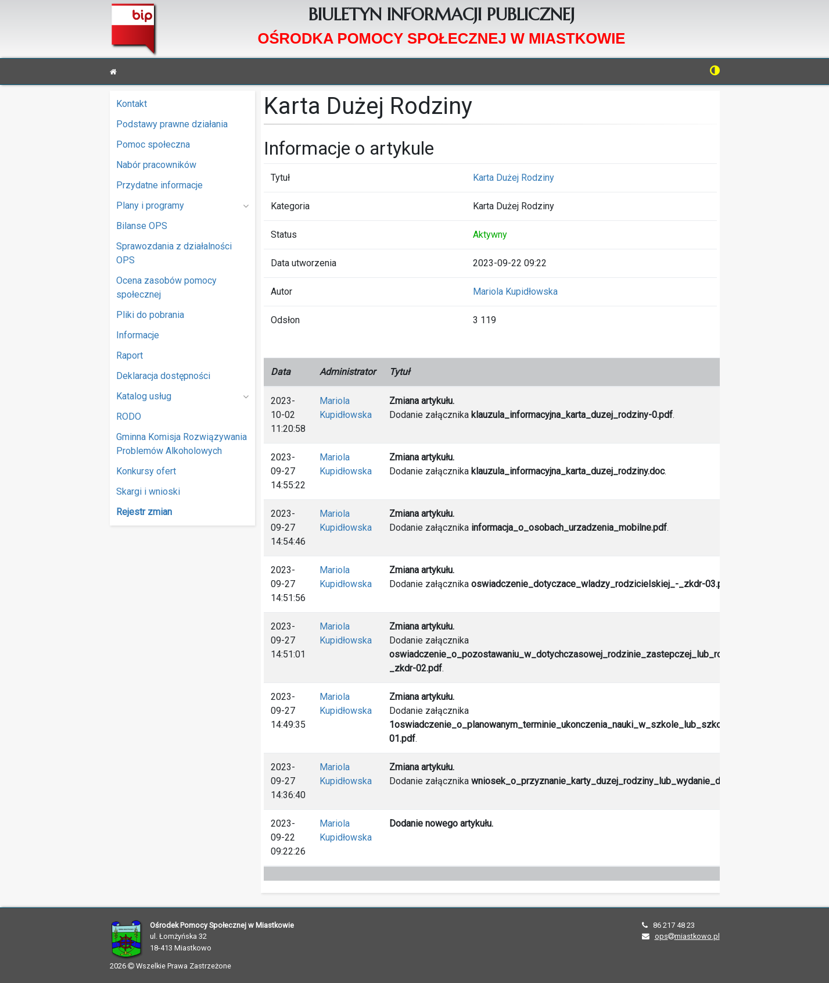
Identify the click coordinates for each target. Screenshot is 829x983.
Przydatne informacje (159, 185)
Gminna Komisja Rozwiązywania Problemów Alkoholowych (181, 443)
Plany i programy (182, 205)
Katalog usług (182, 396)
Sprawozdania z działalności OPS (174, 253)
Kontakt (131, 103)
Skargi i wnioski (148, 491)
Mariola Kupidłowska (515, 291)
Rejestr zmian (144, 511)
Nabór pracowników (156, 164)
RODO (128, 416)
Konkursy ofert (146, 471)
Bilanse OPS (141, 225)
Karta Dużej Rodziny (513, 177)
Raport (129, 355)
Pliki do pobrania (150, 314)
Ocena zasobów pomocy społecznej (166, 287)
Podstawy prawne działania (172, 124)
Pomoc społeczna (153, 144)
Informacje (137, 335)
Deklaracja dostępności (163, 375)
